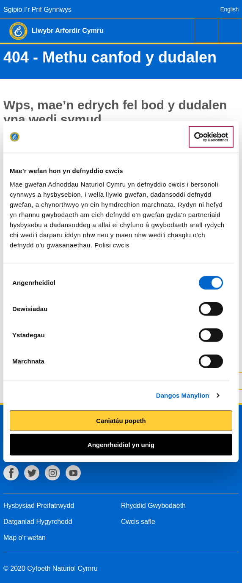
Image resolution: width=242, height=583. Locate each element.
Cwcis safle (138, 521)
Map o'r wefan (24, 537)
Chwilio (206, 30)
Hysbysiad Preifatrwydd (38, 505)
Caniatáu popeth (121, 420)
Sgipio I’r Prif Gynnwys (37, 9)
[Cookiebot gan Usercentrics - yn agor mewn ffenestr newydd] (211, 136)
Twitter (31, 472)
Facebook (11, 472)
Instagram (52, 472)
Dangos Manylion (182, 395)
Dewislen (230, 30)
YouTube (73, 472)
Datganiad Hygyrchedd (37, 521)
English (229, 9)
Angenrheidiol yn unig (121, 444)
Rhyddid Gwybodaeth (153, 505)
